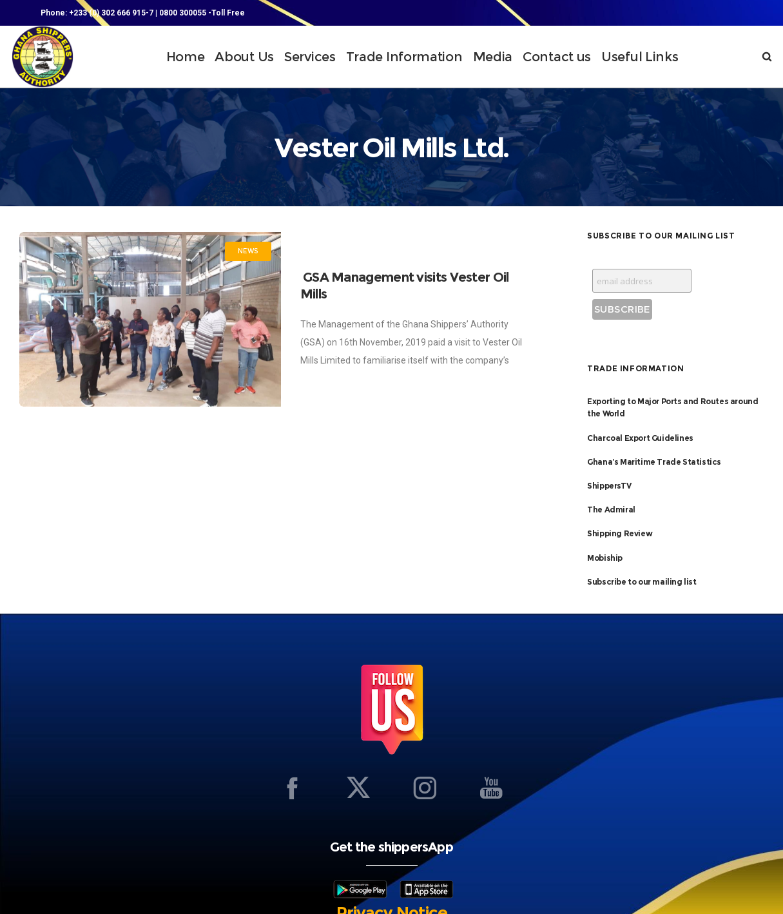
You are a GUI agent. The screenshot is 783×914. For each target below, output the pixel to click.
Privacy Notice (391, 886)
